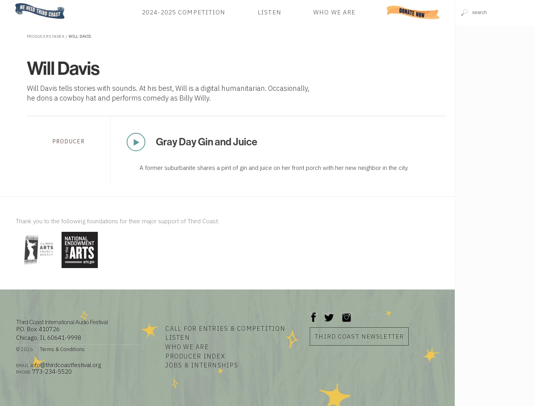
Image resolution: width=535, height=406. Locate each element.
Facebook (314, 313)
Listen (269, 12)
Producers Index (46, 36)
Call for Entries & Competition (225, 328)
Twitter (328, 313)
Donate (413, 12)
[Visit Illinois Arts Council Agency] (38, 268)
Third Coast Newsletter (359, 336)
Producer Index (195, 356)
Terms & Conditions (62, 349)
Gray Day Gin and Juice (206, 141)
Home (13, 3)
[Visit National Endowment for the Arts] (80, 268)
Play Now (136, 142)
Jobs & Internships (201, 365)
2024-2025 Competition (184, 12)
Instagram (346, 313)
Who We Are (334, 12)
